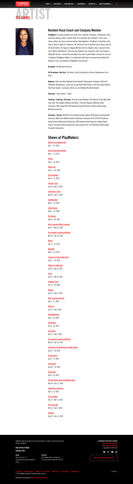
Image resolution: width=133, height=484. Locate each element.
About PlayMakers (104, 5)
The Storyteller (53, 175)
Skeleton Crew (53, 281)
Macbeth (51, 249)
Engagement (81, 5)
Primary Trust (53, 183)
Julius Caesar (53, 208)
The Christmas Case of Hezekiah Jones (61, 380)
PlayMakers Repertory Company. (28, 474)
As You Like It (52, 355)
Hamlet (50, 290)
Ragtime (51, 413)
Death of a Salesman (55, 265)
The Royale (52, 216)
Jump (50, 273)
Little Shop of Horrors (56, 388)
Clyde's (50, 158)
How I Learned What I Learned (59, 224)
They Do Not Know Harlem (57, 150)
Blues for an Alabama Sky (57, 142)
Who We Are (55, 471)
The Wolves (52, 322)
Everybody (51, 331)
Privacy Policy (65, 471)
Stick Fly (51, 306)
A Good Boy (52, 363)
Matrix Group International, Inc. (39, 478)
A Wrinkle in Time (54, 191)
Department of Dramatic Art (109, 446)
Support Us (92, 5)
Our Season (57, 5)
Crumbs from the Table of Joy (58, 257)
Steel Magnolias (53, 314)
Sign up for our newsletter (104, 458)
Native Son (52, 167)
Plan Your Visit (69, 5)
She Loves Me (53, 404)
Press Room (19, 471)
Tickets (47, 5)
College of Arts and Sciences (109, 443)
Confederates (53, 199)
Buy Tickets (47, 471)
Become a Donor (29, 471)
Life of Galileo (53, 396)
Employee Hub (75, 471)
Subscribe (38, 471)
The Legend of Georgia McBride (59, 232)
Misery (50, 240)
